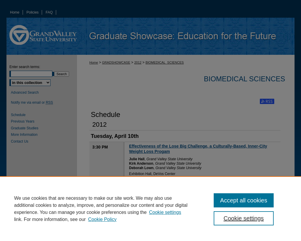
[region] (150, 208)
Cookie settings (165, 212)
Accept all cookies (243, 200)
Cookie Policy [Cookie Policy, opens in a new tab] (102, 219)
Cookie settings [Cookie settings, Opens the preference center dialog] (243, 218)
